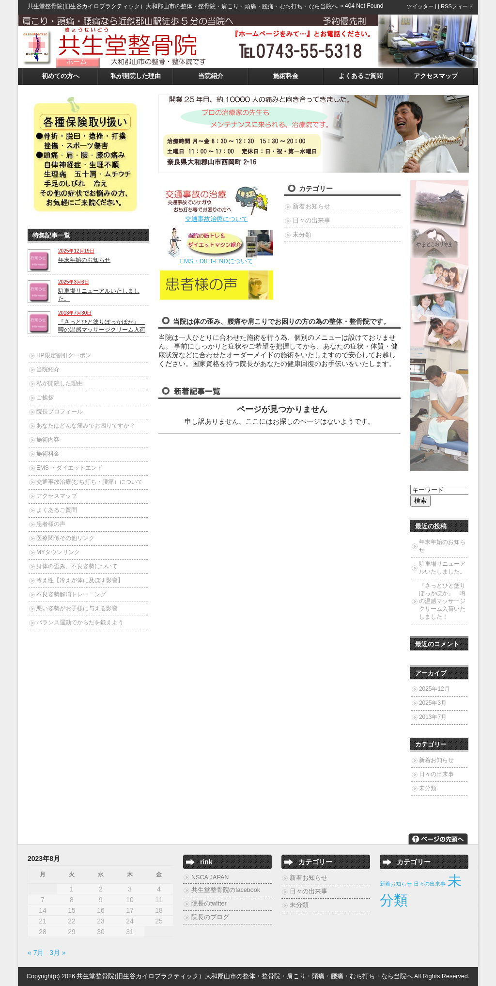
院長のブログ (210, 917)
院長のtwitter (209, 903)
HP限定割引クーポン (63, 355)
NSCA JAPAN (210, 877)
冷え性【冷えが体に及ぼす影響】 (80, 580)
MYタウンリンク (58, 552)
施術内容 (48, 439)
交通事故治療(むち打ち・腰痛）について (89, 481)
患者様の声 (50, 524)
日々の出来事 (311, 220)
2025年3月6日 (73, 282)
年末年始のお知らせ (84, 259)
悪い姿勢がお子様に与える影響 (77, 608)
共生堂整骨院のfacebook (225, 890)
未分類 (302, 234)
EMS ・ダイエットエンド (69, 467)
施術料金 (285, 76)
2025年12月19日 (76, 251)
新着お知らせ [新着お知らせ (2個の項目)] (396, 884)
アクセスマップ (436, 76)
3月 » (57, 952)
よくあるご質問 (361, 76)
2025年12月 (434, 688)
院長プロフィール (59, 411)
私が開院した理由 (135, 76)
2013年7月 (433, 717)
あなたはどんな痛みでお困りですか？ (85, 425)
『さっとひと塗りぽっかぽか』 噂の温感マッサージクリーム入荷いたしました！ (442, 601)
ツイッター (420, 6)
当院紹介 (210, 76)
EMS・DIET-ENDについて (216, 261)
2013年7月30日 (75, 313)
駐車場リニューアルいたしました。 (442, 567)
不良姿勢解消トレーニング (71, 594)
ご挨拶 (45, 397)
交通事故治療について (216, 219)
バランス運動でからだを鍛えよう (80, 622)
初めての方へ (60, 76)
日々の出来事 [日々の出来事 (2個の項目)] (430, 884)
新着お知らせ (311, 206)
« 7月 (36, 952)
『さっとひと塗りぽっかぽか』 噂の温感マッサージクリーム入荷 (101, 325)
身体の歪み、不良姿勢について (77, 566)
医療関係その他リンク (65, 538)
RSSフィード (457, 6)
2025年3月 (433, 703)
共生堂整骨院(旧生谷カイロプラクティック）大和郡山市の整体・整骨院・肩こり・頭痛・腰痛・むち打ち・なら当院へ (183, 6)
